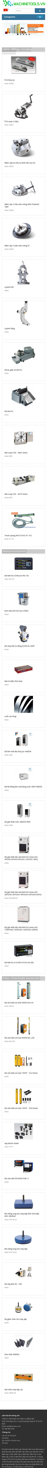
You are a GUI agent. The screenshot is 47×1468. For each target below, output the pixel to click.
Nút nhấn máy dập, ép (14, 1389)
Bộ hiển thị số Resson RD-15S (17, 575)
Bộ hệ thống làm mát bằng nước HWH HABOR (23, 786)
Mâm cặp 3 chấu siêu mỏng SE (17, 245)
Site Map (5, 1443)
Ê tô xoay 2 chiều (11, 121)
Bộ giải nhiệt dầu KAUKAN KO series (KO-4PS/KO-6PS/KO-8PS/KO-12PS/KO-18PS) (21, 858)
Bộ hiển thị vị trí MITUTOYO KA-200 (19, 962)
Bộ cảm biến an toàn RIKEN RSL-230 (19, 1038)
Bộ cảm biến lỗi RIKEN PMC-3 (17, 1178)
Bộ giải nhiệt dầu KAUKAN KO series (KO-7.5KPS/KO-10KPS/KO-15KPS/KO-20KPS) (21, 928)
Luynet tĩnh (9, 287)
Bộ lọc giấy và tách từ (13, 370)
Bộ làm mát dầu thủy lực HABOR (18, 751)
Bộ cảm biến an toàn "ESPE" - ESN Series (21, 1108)
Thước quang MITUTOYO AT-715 (18, 535)
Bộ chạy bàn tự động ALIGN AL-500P (20, 646)
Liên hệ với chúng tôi (9, 1435)
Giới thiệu (5, 1438)
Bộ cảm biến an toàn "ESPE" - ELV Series (21, 1073)
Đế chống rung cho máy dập (16, 1249)
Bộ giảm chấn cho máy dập (16, 1319)
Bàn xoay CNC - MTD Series (16, 494)
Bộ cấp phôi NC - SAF (13, 1284)
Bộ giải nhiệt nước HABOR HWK (17, 822)
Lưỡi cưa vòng (10, 716)
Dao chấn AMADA (12, 1354)
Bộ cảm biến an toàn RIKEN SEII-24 (19, 1002)
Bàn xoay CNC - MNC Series (16, 452)
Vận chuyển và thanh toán (11, 1440)
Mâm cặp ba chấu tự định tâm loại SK (20, 163)
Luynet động (10, 328)
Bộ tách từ (9, 411)
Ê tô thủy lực (10, 80)
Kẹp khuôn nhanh (12, 1143)
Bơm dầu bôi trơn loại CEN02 (16, 611)
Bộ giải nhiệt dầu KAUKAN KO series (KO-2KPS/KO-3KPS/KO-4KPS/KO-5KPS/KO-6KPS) (23, 893)
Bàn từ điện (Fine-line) (13, 681)
